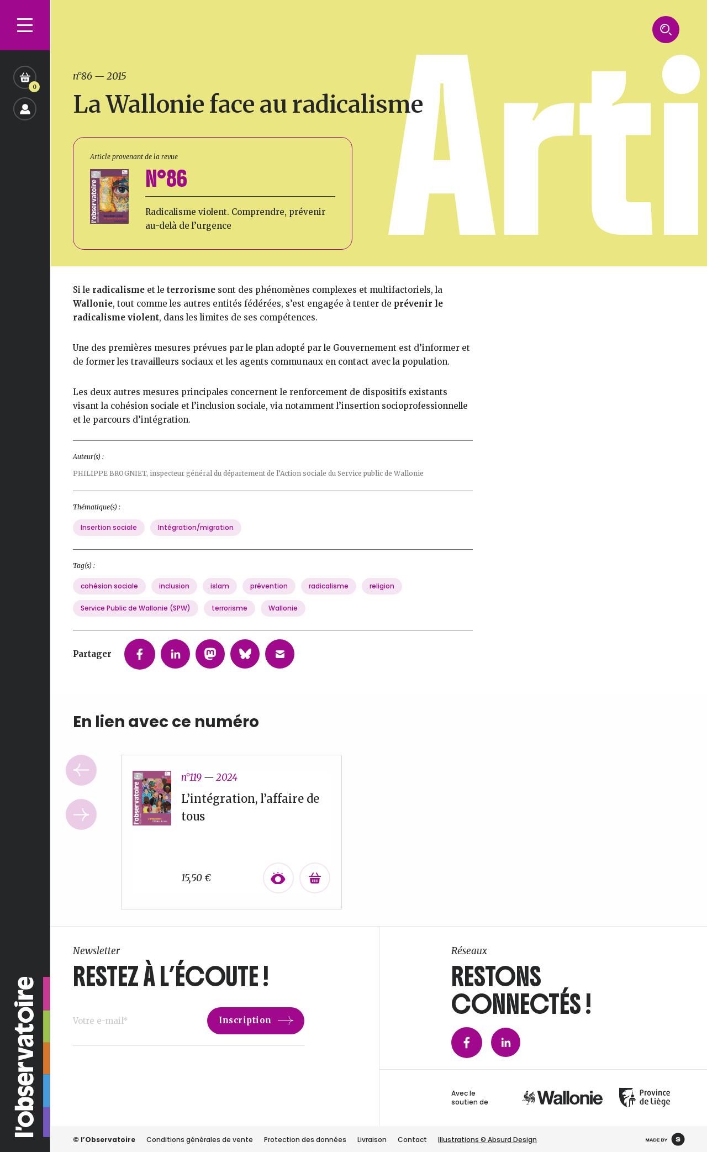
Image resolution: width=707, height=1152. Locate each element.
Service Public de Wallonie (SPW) (136, 617)
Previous (81, 779)
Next (81, 823)
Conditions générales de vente (199, 1139)
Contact (412, 1139)
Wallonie (283, 617)
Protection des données (305, 1139)
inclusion (174, 594)
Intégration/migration (196, 536)
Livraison (372, 1139)
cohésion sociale (109, 594)
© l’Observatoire (104, 1139)
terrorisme (229, 617)
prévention (269, 594)
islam (219, 594)
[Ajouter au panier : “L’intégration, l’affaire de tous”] (314, 886)
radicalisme (329, 594)
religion (382, 594)
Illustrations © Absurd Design (487, 1139)
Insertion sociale (109, 536)
